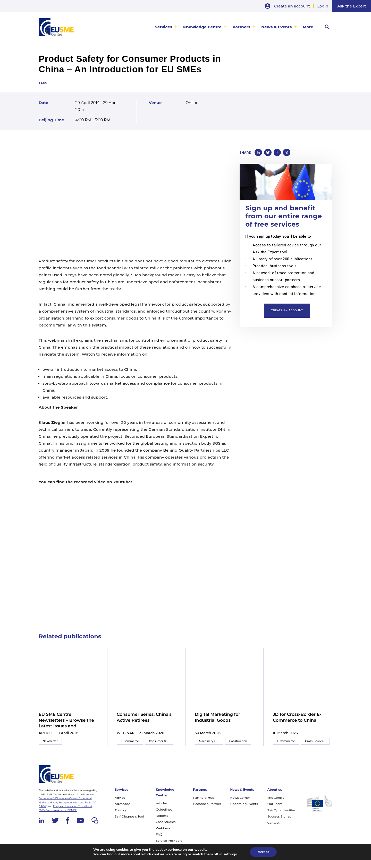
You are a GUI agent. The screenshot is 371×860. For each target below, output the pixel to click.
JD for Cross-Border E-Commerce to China (297, 717)
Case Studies (165, 822)
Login (322, 6)
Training (121, 810)
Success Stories (279, 816)
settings (230, 854)
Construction (238, 741)
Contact (273, 822)
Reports (162, 816)
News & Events (276, 26)
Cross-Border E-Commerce (317, 741)
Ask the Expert (351, 6)
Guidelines (164, 809)
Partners (241, 26)
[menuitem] (166, 27)
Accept (263, 851)
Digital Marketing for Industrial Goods (217, 717)
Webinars (163, 828)
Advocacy (122, 804)
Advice (120, 797)
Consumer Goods (161, 741)
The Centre (275, 797)
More (308, 26)
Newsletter (50, 741)
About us (274, 790)
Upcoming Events (244, 804)
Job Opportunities (281, 810)
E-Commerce (130, 741)
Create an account (292, 6)
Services (163, 26)
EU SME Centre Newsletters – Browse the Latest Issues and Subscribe (66, 720)
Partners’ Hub (203, 797)
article (46, 733)
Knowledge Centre (202, 26)
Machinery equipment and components (211, 741)
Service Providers (169, 840)
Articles (161, 803)
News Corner (240, 797)
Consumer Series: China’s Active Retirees (144, 717)
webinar (125, 733)
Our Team (275, 804)
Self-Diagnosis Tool (129, 816)
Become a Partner (207, 804)
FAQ (159, 834)
